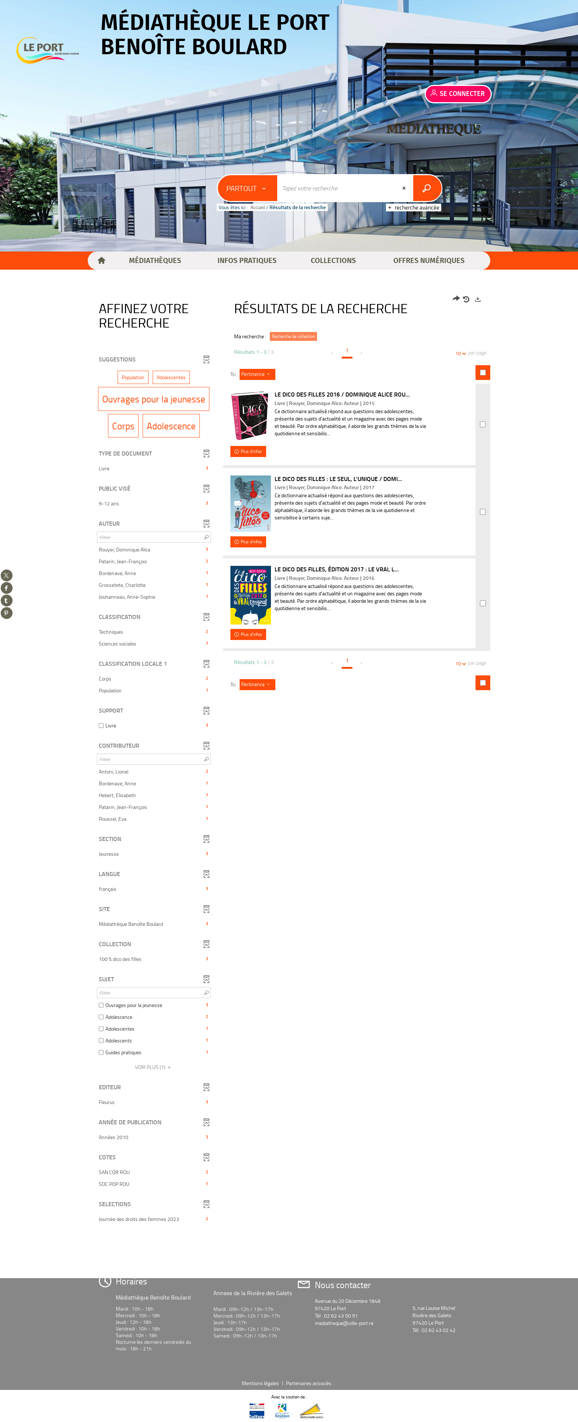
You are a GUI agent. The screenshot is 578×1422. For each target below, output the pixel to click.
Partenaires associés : (310, 1383)
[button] (155, 261)
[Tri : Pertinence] (257, 374)
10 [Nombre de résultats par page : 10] (459, 353)
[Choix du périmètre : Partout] (248, 188)
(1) (154, 1066)
